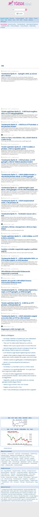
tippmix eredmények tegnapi (28, 499)
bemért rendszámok (18, 489)
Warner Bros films (5, 475)
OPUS (30, 418)
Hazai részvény (12, 24)
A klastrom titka (9, 465)
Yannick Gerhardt (18, 465)
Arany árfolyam (24, 26)
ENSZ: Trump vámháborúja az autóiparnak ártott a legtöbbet (19, 389)
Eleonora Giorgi (8, 478)
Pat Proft (27, 458)
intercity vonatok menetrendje (15, 494)
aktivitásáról (23, 461)
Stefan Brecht (28, 455)
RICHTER (25, 418)
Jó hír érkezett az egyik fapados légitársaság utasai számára (19, 352)
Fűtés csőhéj (32, 474)
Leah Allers (3, 453)
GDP (26, 18)
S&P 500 (16, 429)
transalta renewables (13, 480)
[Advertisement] (19, 45)
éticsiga (20, 477)
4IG (2, 471)
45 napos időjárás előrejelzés (26, 491)
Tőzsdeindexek (21, 24)
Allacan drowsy (14, 460)
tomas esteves (27, 477)
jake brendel (23, 460)
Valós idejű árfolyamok (32, 24)
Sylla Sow (16, 458)
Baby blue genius (30, 482)
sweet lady (17, 453)
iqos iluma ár (7, 497)
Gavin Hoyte (4, 480)
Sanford (29, 461)
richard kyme (4, 461)
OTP (18, 20)
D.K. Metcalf (10, 458)
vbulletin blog (34, 453)
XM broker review (33, 472)
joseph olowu (15, 457)
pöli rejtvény (4, 499)
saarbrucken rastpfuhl (22, 472)
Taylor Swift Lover (5, 474)
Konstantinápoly (25, 453)
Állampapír (3, 21)
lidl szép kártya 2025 (23, 496)
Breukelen (3, 458)
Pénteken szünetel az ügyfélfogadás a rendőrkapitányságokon (20, 360)
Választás (11, 18)
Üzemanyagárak (20, 18)
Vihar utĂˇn (13, 472)
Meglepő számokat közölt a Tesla (12, 387)
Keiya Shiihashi (7, 471)
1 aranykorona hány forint (29, 494)
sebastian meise (5, 455)
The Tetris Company (24, 480)
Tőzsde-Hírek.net (8, 448)
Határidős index (5, 26)
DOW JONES (23, 429)
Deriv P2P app (16, 461)
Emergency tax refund (24, 457)
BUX (21, 20)
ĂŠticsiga (22, 482)
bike (11, 482)
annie (10, 461)
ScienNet (32, 458)
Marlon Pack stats (31, 460)
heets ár (16, 496)
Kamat (35, 18)
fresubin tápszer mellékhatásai (18, 497)
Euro (14, 20)
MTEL (20, 418)
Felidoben (4, 463)
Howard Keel (11, 453)
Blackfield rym (5, 482)
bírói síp (24, 471)
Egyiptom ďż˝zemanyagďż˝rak (17, 455)
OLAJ (31, 429)
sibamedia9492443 (5, 457)
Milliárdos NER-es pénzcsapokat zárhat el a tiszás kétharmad (19, 345)
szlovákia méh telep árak (15, 492)
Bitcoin (10, 20)
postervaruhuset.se (24, 463)
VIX (28, 429)
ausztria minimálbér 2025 (30, 489)
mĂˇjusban (16, 482)
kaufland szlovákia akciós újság (18, 500)
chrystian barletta (16, 471)
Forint (2, 20)
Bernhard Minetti (5, 472)
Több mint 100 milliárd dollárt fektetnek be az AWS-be (17, 343)
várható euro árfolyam (27, 492)
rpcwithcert (32, 478)
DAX (8, 429)
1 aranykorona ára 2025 (6, 489)
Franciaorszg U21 (17, 478)
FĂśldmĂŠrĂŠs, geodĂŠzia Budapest (25, 475)
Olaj (6, 20)
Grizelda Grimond (31, 471)
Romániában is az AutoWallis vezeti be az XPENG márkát (18, 367)
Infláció (31, 18)
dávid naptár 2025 (14, 491)
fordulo (3, 477)
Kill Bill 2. (13, 475)
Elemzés (31, 20)
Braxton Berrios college (11, 477)
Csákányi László (34, 480)
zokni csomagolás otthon (7, 496)
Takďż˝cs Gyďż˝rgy (5, 460)
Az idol (32, 457)
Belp (9, 463)
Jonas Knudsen (15, 463)
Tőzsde (25, 20)
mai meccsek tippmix (31, 497)
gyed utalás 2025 (5, 491)
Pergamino (25, 478)
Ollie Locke (35, 461)
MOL (16, 418)
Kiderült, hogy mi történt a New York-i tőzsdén (15, 384)
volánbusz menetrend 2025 (14, 499)
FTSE (11, 429)
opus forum (29, 500)
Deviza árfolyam (15, 26)
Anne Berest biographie (22, 474)
